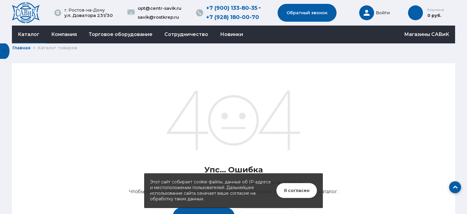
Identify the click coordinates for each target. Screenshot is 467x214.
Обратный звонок (307, 12)
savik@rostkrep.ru (158, 17)
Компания (64, 34)
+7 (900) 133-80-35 (231, 8)
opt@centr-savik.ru (159, 8)
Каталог (28, 34)
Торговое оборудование (120, 34)
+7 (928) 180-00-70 (232, 17)
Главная (21, 48)
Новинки (231, 34)
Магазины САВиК (426, 34)
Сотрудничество (186, 34)
